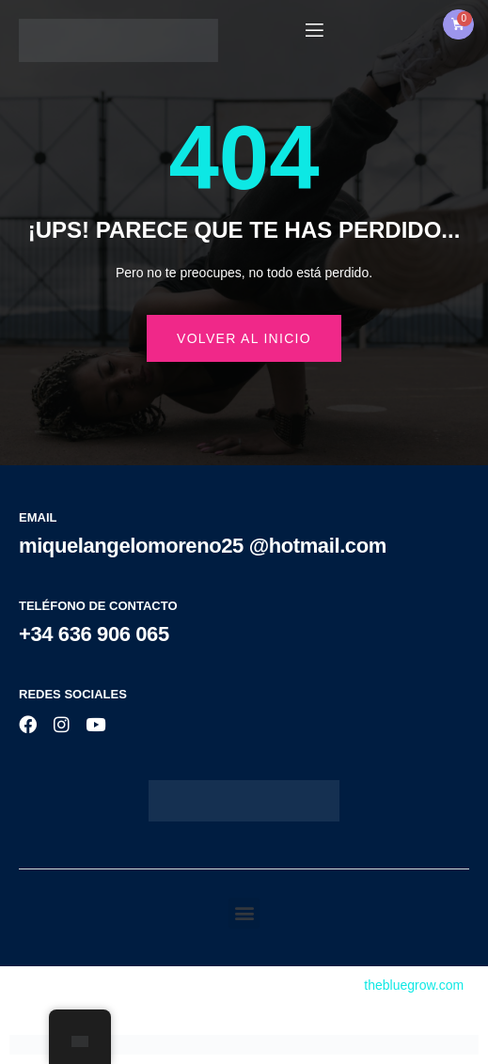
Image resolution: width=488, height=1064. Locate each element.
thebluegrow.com (414, 985)
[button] (244, 913)
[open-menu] (313, 30)
